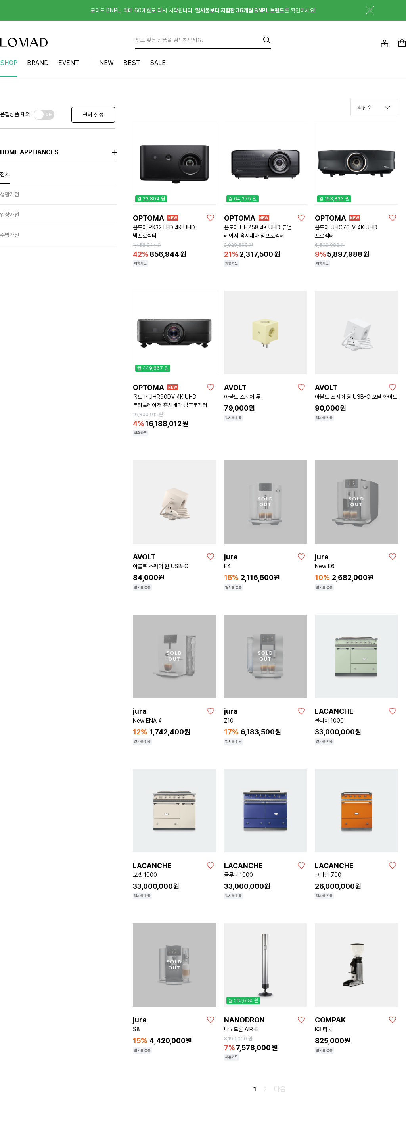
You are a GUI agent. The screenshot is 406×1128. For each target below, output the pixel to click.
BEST (131, 63)
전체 (5, 174)
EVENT (68, 63)
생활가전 (9, 194)
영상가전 (9, 214)
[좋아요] (210, 218)
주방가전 (9, 235)
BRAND (38, 63)
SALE (158, 63)
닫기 (364, 10)
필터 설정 (93, 114)
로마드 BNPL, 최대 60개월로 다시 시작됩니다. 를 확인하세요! (203, 10)
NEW (106, 63)
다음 (280, 1089)
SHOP (8, 63)
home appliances (29, 152)
